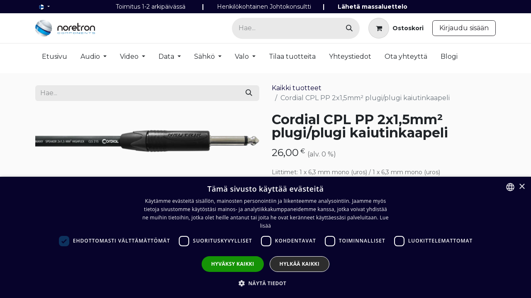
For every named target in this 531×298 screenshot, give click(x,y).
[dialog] (265, 237)
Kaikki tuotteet (297, 88)
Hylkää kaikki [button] (299, 263)
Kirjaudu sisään (464, 28)
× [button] (522, 187)
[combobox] (510, 187)
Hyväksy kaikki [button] (232, 263)
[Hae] (349, 28)
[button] (265, 283)
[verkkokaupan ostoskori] (396, 28)
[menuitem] (54, 58)
